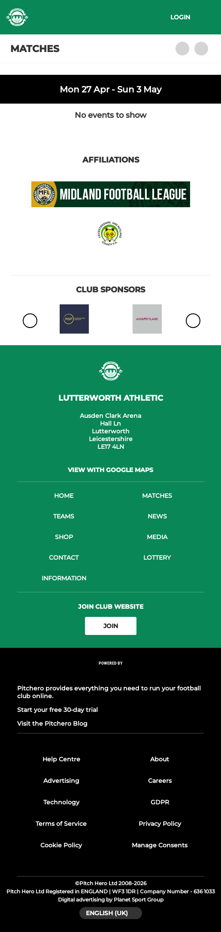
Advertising (61, 781)
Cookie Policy (61, 845)
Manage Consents (160, 845)
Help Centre (61, 759)
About (159, 759)
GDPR (160, 802)
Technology (61, 802)
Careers (160, 781)
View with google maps (110, 470)
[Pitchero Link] (110, 675)
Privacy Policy (160, 824)
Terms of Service (61, 824)
